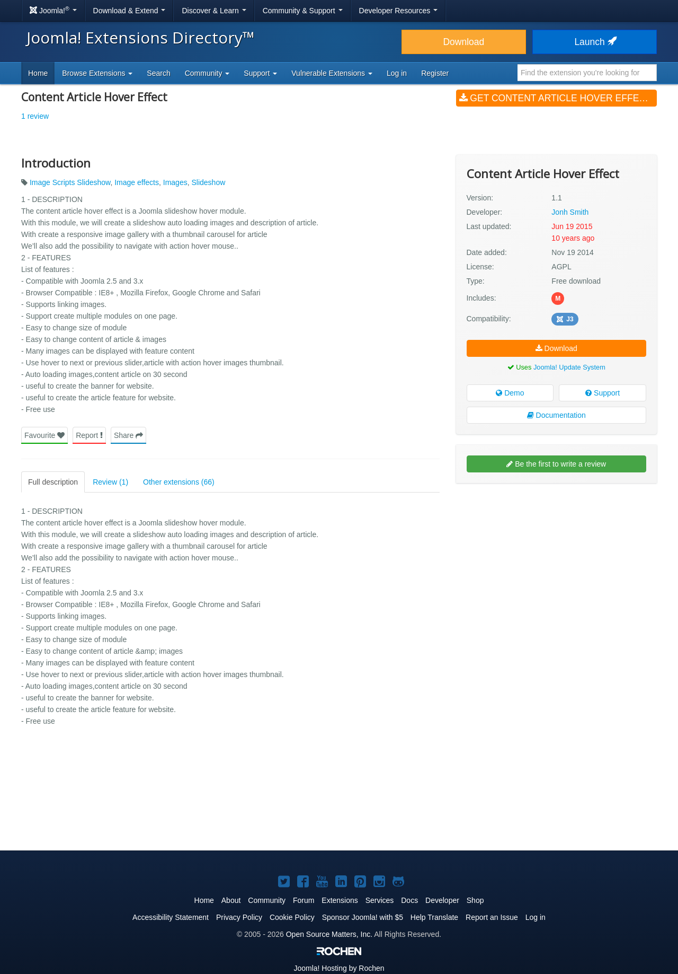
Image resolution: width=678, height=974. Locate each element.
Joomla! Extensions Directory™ (140, 37)
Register (435, 73)
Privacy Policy (239, 917)
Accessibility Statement (170, 917)
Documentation (556, 415)
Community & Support (303, 10)
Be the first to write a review (556, 464)
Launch (594, 42)
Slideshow (208, 182)
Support (602, 393)
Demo (510, 393)
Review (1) (110, 482)
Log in (397, 73)
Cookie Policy (292, 917)
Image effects (136, 182)
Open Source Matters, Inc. (329, 934)
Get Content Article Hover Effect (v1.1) (558, 98)
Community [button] (207, 73)
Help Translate (434, 917)
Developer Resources (398, 10)
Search (158, 73)
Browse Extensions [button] (97, 73)
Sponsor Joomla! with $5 (362, 917)
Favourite (44, 435)
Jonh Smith (569, 212)
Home (38, 73)
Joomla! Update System (569, 367)
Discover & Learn (214, 10)
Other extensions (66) (179, 482)
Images (175, 182)
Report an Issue (492, 917)
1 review (35, 116)
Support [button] (260, 73)
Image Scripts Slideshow (70, 182)
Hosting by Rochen (338, 968)
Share (128, 435)
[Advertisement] (556, 560)
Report (89, 435)
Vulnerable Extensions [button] (331, 73)
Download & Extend (129, 10)
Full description (53, 482)
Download (463, 42)
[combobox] (587, 72)
